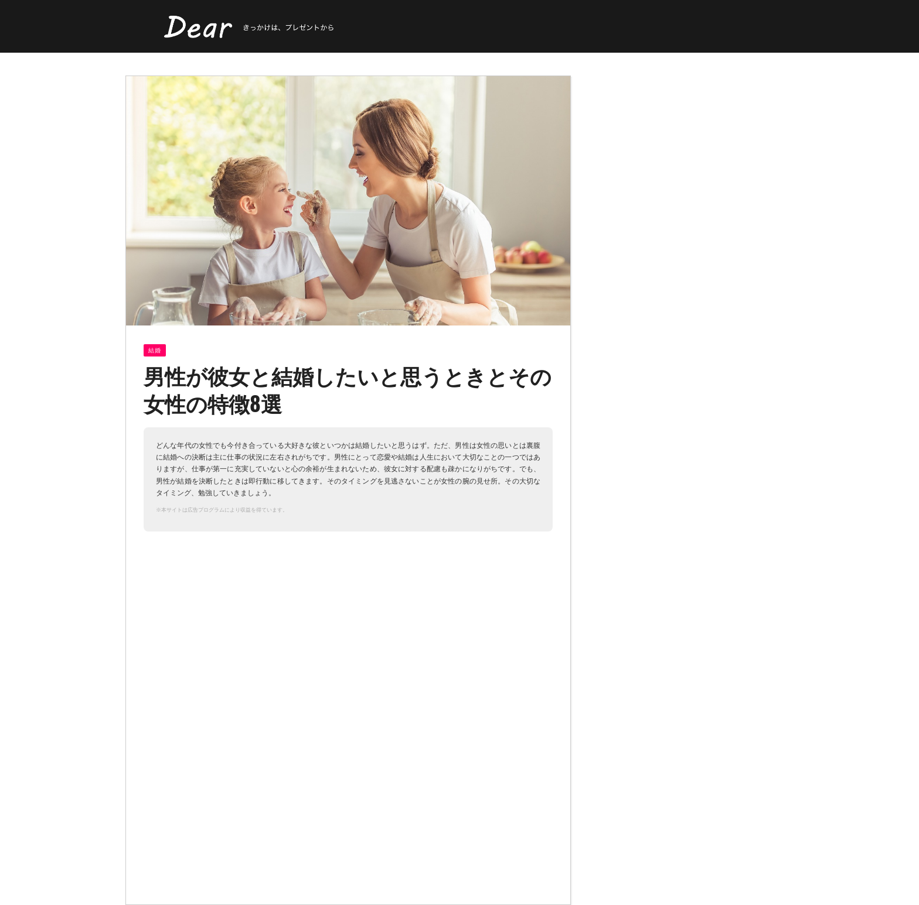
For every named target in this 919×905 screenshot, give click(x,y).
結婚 (154, 350)
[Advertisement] (242, 634)
